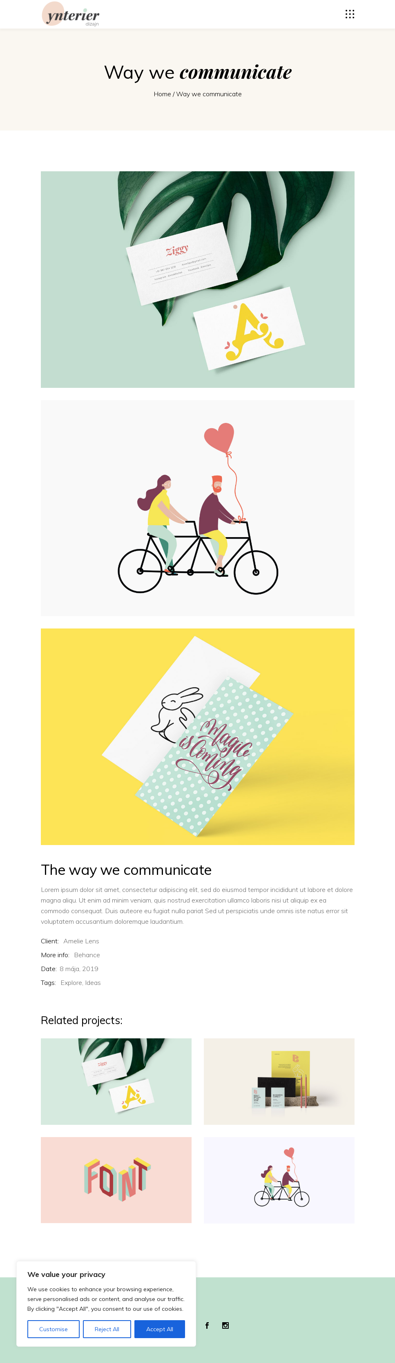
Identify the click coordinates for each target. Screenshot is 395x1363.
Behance (87, 955)
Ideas (93, 982)
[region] (106, 1304)
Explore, (71, 982)
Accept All (159, 1329)
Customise (53, 1329)
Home (162, 94)
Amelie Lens (81, 941)
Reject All (107, 1329)
